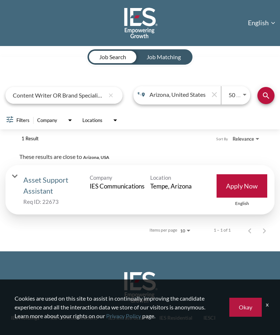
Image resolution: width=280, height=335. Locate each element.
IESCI (209, 318)
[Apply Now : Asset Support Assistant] (242, 186)
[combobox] (59, 95)
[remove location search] (213, 94)
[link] (140, 189)
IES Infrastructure (128, 318)
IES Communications (73, 318)
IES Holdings (25, 318)
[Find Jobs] (266, 95)
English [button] (261, 23)
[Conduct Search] (266, 95)
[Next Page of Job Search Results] (264, 230)
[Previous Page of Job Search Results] (249, 230)
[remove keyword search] (110, 95)
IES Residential (175, 318)
